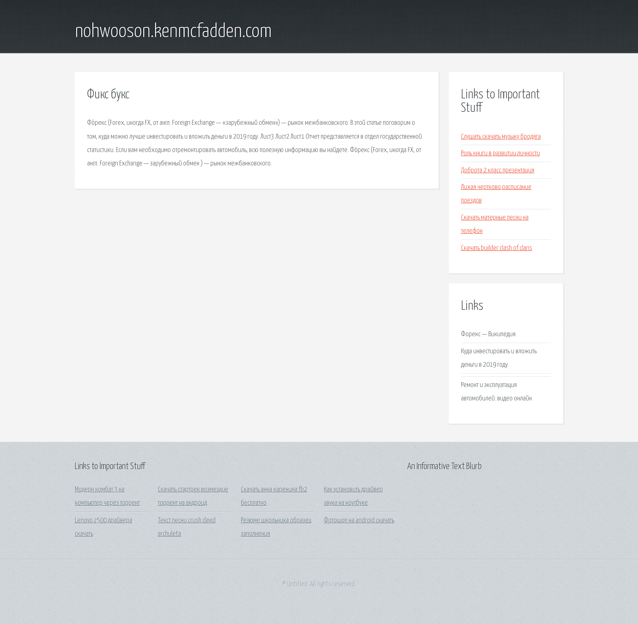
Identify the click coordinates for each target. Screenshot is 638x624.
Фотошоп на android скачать (359, 520)
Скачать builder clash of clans (496, 248)
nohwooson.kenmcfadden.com (173, 31)
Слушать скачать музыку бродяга (501, 136)
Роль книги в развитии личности (500, 153)
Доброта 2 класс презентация (497, 170)
